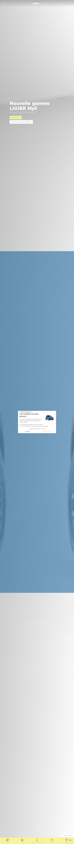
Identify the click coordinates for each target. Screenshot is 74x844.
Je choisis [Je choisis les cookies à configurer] (27, 431)
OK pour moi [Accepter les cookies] (46, 431)
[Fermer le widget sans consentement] (25, 412)
